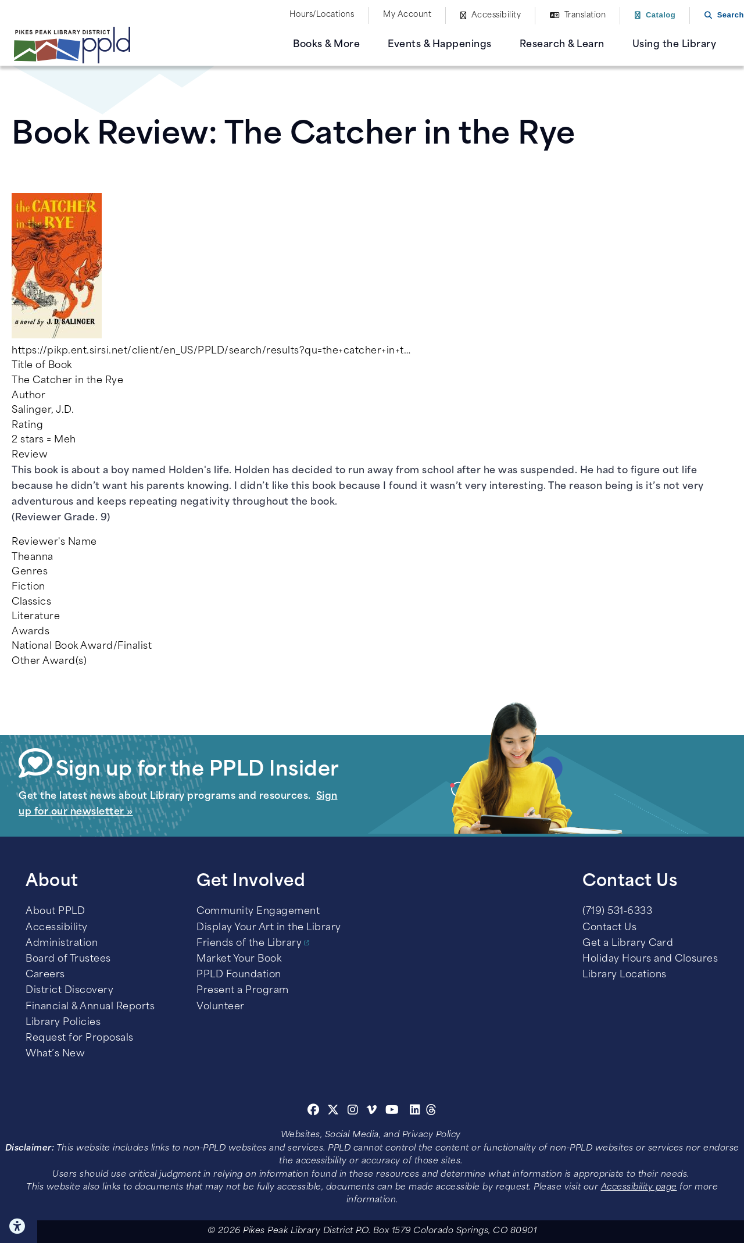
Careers (45, 975)
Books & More (326, 44)
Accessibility (496, 15)
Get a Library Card (627, 943)
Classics (31, 602)
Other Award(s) (49, 661)
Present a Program (242, 990)
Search (730, 14)
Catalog (660, 14)
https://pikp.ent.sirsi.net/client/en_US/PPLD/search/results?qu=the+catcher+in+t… (211, 351)
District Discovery (69, 990)
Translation (585, 15)
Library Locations (624, 975)
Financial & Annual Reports (90, 1007)
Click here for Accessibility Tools (18, 1226)
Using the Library (674, 44)
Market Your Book (238, 959)
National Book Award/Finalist (82, 646)
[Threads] (431, 1111)
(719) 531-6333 (617, 911)
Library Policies (63, 1022)
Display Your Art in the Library (268, 928)
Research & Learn (562, 44)
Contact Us (609, 928)
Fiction (28, 587)
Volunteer (220, 1007)
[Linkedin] (415, 1111)
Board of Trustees (68, 959)
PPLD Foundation (238, 975)
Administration (62, 943)
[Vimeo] (371, 1111)
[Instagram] (355, 1111)
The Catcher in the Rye (67, 380)
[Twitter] (333, 1111)
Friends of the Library (249, 943)
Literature (36, 617)
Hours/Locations (322, 15)
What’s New (55, 1054)
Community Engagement (258, 911)
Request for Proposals (80, 1038)
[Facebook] (313, 1111)
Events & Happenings (440, 44)
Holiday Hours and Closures (650, 959)
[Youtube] (392, 1111)
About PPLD (55, 911)
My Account (407, 15)
